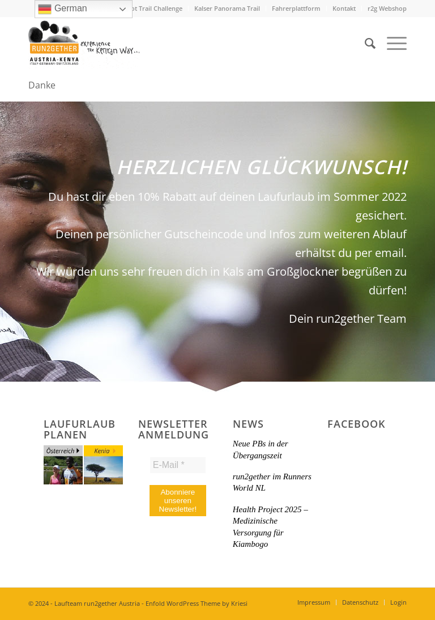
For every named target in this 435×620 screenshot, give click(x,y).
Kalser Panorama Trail (227, 8)
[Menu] (391, 43)
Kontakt (344, 8)
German (62, 9)
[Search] (364, 43)
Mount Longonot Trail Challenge (134, 8)
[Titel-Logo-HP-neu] (83, 43)
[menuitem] (135, 8)
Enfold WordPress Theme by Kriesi (197, 603)
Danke (42, 85)
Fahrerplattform (296, 8)
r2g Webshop (387, 8)
